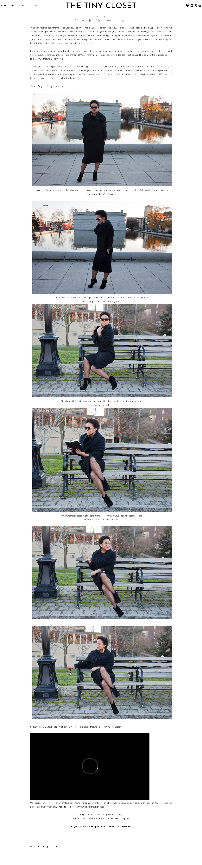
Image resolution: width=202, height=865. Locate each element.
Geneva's (46, 806)
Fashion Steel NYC (67, 27)
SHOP (34, 5)
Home (4, 5)
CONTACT (24, 5)
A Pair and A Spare (89, 27)
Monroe (34, 806)
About (13, 5)
